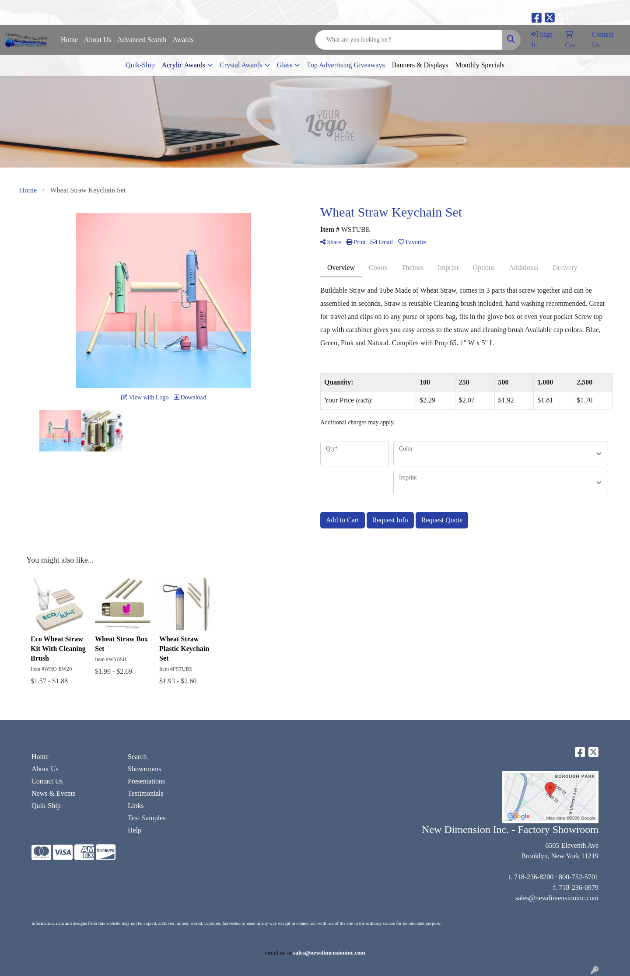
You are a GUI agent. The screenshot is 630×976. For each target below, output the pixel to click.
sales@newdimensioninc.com (556, 898)
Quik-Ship (140, 65)
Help (134, 830)
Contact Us (47, 781)
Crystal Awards (241, 65)
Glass (285, 65)
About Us (97, 39)
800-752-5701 (578, 877)
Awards (182, 39)
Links (136, 805)
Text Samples (146, 818)
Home (69, 39)
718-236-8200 (534, 877)
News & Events (53, 793)
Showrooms (144, 769)
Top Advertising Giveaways (346, 65)
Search (137, 756)
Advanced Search (141, 39)
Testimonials (146, 793)
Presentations (146, 781)
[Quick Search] (408, 40)
